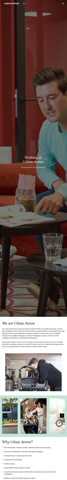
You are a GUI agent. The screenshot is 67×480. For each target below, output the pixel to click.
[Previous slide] (5, 416)
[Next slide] (62, 416)
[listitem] (33, 416)
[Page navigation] (63, 3)
